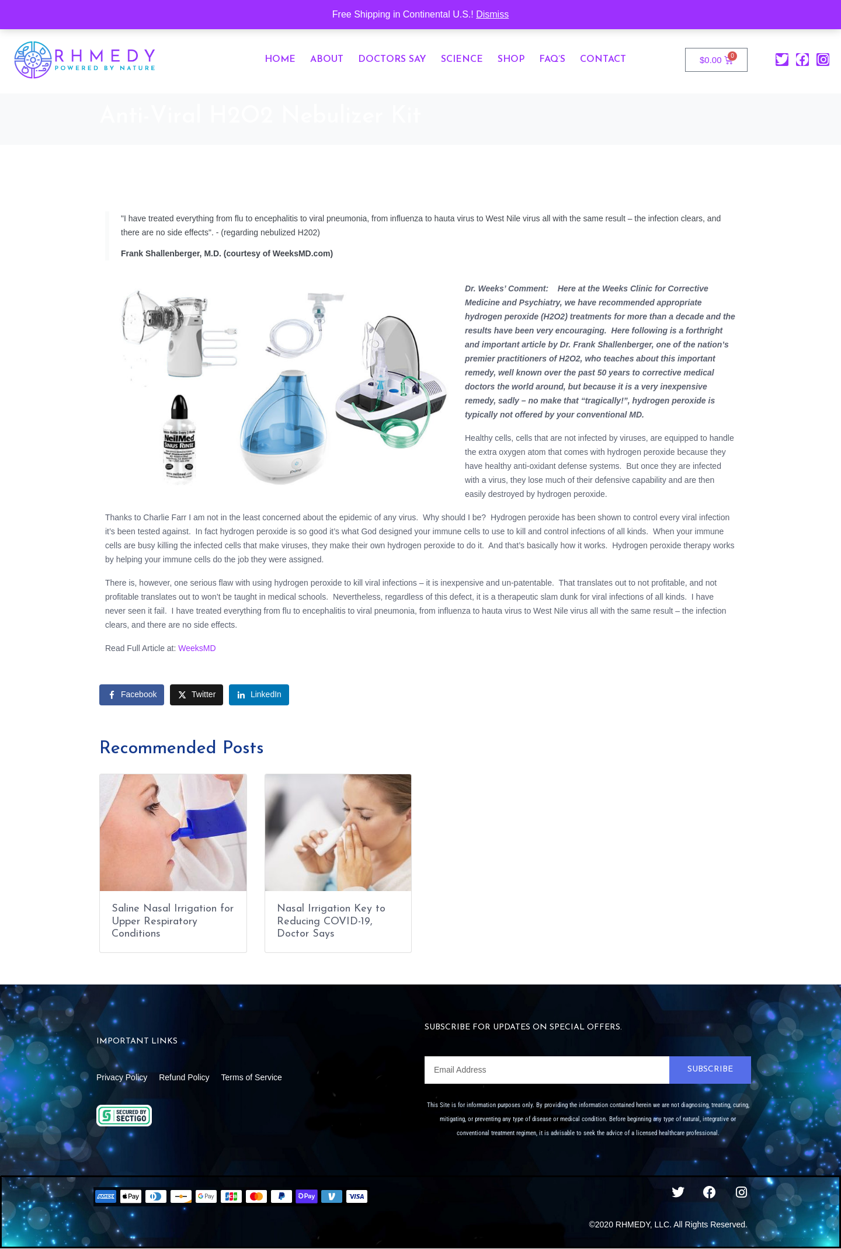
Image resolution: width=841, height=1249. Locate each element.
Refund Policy (184, 1077)
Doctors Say (392, 59)
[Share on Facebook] (131, 694)
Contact (603, 59)
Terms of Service (251, 1077)
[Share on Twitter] (196, 694)
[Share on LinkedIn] (259, 694)
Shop (511, 59)
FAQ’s (552, 59)
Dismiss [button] (492, 14)
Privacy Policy (121, 1077)
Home (280, 59)
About (326, 59)
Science (462, 59)
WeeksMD (197, 648)
